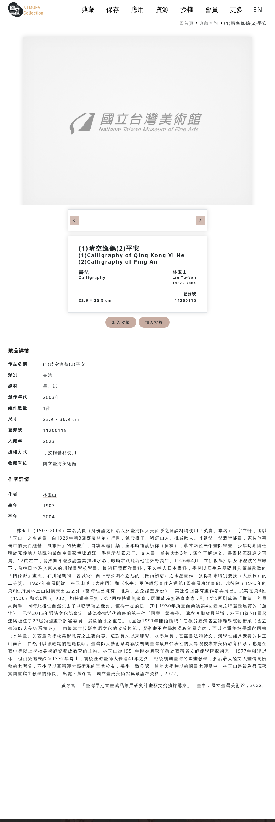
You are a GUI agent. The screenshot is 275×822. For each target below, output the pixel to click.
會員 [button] (211, 9)
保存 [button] (112, 9)
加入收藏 (120, 322)
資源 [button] (162, 9)
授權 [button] (186, 9)
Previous (74, 220)
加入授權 (154, 322)
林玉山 (50, 495)
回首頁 (186, 23)
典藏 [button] (88, 9)
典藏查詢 (209, 23)
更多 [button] (236, 9)
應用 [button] (137, 9)
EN (258, 9)
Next (200, 220)
